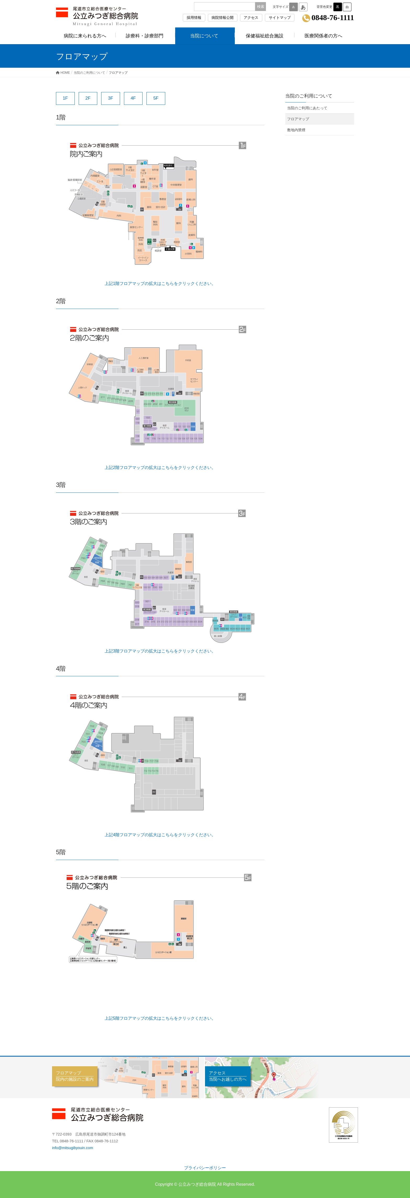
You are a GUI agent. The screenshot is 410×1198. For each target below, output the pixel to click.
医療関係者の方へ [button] (324, 35)
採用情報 (194, 18)
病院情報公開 (223, 18)
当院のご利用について (308, 96)
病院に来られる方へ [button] (86, 35)
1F (65, 98)
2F (88, 98)
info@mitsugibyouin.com (72, 1148)
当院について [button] (205, 35)
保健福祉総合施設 (264, 35)
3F (110, 98)
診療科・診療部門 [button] (145, 35)
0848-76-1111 (332, 18)
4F (133, 98)
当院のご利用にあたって (307, 108)
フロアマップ (298, 119)
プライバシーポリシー (205, 1168)
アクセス (251, 18)
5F (155, 98)
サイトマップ (280, 18)
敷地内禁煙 (296, 130)
